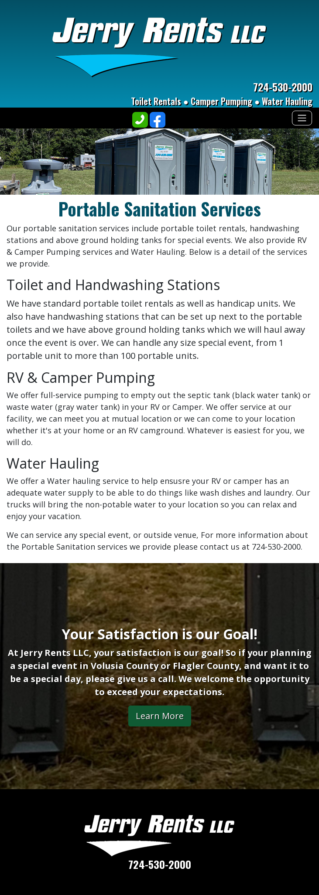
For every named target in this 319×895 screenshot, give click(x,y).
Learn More (160, 716)
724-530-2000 (282, 87)
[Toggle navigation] (302, 118)
